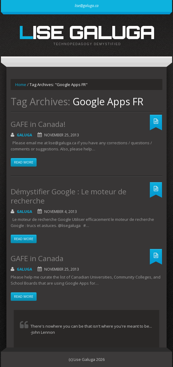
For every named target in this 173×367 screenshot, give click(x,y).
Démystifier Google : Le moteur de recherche (68, 196)
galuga (24, 135)
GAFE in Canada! (38, 124)
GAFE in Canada (37, 258)
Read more (23, 162)
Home (20, 84)
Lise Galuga (86, 32)
